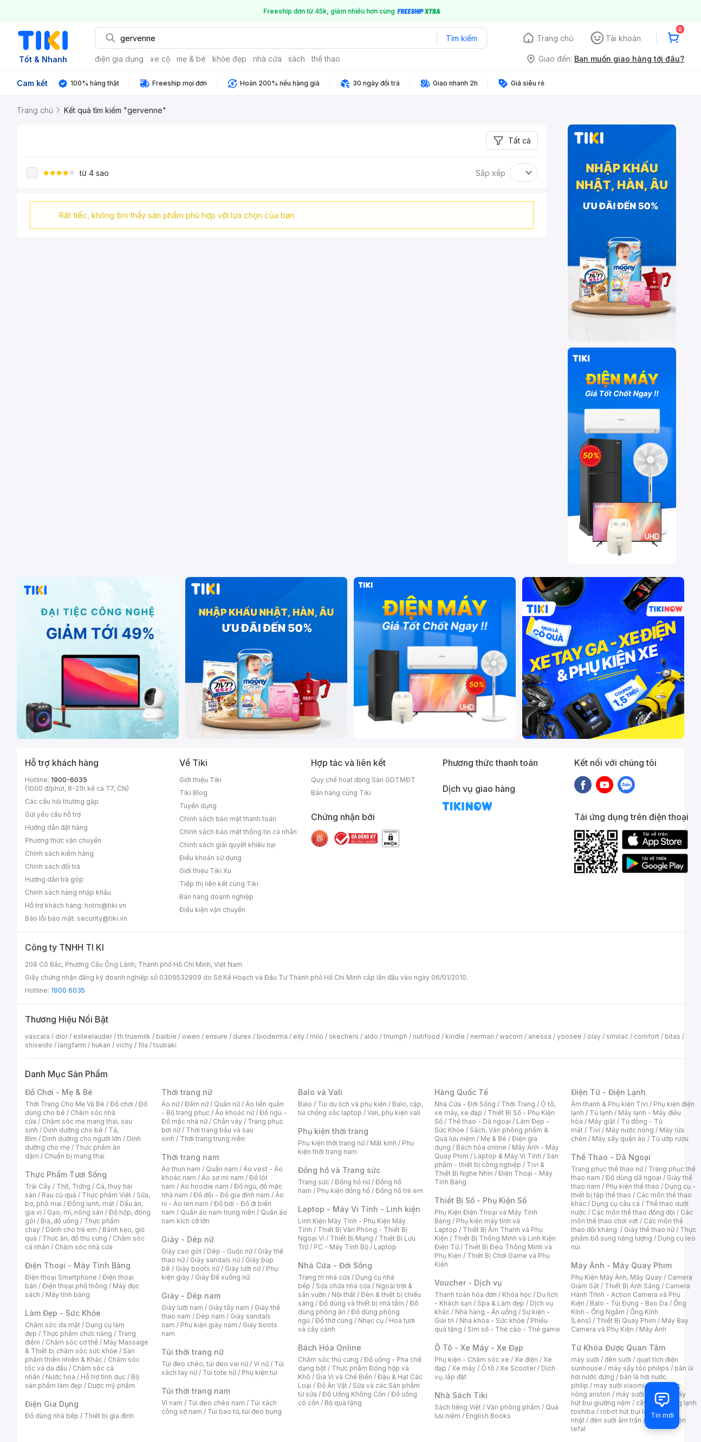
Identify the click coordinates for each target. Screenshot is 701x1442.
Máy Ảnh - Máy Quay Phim (621, 1265)
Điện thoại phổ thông (74, 1286)
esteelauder (92, 1036)
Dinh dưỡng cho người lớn (81, 1139)
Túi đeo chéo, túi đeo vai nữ (204, 1364)
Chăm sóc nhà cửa (84, 1247)
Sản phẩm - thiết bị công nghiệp (496, 1160)
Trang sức (313, 1182)
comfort (646, 1036)
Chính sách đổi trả (52, 866)
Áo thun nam (180, 1169)
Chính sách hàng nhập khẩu (68, 892)
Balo (305, 1104)
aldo (371, 1036)
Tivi (594, 1130)
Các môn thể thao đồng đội (633, 1212)
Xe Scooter (518, 1368)
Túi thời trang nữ (192, 1351)
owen (191, 1036)
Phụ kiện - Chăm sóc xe (471, 1359)
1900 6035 (68, 990)
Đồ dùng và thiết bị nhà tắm (361, 1303)
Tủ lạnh (601, 1113)
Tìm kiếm (461, 38)
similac (617, 1036)
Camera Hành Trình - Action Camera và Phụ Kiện (630, 1294)
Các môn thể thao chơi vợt (632, 1216)
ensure (216, 1036)
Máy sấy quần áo (619, 1139)
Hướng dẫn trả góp (54, 879)
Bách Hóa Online (329, 1347)
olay (594, 1036)
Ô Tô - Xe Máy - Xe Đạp (478, 1347)
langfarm (72, 1045)
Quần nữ (227, 1104)
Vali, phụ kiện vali (393, 1113)
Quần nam (222, 1169)
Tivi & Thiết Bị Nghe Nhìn (489, 1169)
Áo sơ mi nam (223, 1178)
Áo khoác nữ (234, 1113)
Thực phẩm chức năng (77, 1333)
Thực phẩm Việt (106, 1195)
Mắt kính (383, 1143)
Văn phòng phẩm (513, 1407)
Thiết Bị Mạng (351, 1238)
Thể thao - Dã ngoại (479, 1121)
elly (298, 1036)
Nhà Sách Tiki (461, 1395)
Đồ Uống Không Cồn (354, 1394)
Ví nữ (261, 1364)
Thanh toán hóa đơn (465, 1294)
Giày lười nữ (243, 1268)
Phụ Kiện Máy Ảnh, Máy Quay (616, 1277)
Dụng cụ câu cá (616, 1204)
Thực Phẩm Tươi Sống (66, 1174)
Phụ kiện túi (259, 1372)
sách (296, 58)
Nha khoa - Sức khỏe (492, 1320)
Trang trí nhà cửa (324, 1277)
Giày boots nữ (197, 1268)
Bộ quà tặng (343, 1403)
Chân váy (227, 1121)
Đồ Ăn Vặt (332, 1385)
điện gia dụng (119, 58)
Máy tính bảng (68, 1294)
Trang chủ (555, 38)
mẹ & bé (191, 58)
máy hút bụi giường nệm (628, 1398)
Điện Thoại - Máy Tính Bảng (78, 1265)
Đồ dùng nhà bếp (52, 1416)
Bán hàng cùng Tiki (341, 793)
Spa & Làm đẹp (500, 1303)
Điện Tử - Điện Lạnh (608, 1092)
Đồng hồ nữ (352, 1182)
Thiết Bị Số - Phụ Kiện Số (480, 1200)
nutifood (426, 1036)
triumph (395, 1036)
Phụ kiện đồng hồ (343, 1191)
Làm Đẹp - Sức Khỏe (63, 1313)
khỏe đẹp (229, 58)
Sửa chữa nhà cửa (343, 1286)
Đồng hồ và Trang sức (339, 1170)
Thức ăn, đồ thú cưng (74, 1238)
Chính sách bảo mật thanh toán (227, 819)
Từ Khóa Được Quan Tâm (618, 1347)
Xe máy (464, 1368)
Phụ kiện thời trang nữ (331, 1143)
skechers (344, 1036)
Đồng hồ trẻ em (399, 1191)
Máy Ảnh (652, 1329)
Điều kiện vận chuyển (212, 910)
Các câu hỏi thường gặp (62, 801)
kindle (455, 1036)
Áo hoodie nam (204, 1186)
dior (61, 1036)
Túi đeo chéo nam (216, 1403)
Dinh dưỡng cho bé (73, 1130)
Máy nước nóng (630, 1130)
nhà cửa (267, 58)
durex (242, 1036)
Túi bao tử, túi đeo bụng (244, 1411)
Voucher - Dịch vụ (468, 1282)
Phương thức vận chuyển (63, 840)
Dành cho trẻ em (71, 1229)
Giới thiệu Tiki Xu (205, 871)
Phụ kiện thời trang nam (356, 1147)
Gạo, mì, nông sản (75, 1212)
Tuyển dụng (198, 806)
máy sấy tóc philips (638, 1368)
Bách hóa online (481, 1147)
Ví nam (172, 1403)
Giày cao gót (181, 1251)
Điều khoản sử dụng (210, 858)
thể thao (325, 58)
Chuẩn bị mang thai (74, 1156)
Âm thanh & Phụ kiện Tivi (609, 1104)
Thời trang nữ (186, 1092)
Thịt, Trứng (73, 1186)
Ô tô (488, 1368)
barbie (166, 1036)
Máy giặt (601, 1121)
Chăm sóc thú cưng (328, 1359)
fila (143, 1045)
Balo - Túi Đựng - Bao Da (629, 1303)
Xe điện (526, 1359)
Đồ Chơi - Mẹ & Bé (59, 1092)
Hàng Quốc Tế (461, 1092)
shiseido (39, 1045)
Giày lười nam (182, 1307)
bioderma (272, 1036)
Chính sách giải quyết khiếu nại (227, 845)
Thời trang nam (190, 1157)
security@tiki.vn (102, 918)
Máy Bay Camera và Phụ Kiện (630, 1324)
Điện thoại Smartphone (61, 1277)
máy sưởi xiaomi (641, 1394)
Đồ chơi (121, 1104)
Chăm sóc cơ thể (72, 1342)
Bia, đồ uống (60, 1221)
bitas (672, 1036)
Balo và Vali (320, 1092)
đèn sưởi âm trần (615, 1420)
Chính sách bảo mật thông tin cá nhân (238, 832)
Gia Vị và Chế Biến (344, 1377)
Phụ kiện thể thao (632, 1186)
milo (316, 1036)
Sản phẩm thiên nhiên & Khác (80, 1355)
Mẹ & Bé (494, 1139)
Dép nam (210, 1316)
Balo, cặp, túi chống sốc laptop (360, 1108)
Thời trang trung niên (212, 1139)
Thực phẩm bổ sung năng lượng (633, 1233)
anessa (539, 1036)
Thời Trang (518, 1104)
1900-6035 (69, 780)
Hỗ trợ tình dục (103, 1377)
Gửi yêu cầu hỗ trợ (53, 814)
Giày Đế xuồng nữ (222, 1277)
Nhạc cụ (371, 1320)
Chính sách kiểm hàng (59, 853)
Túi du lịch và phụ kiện (352, 1104)
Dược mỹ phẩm (111, 1385)
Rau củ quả (59, 1195)
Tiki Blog (193, 793)
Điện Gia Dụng (52, 1403)
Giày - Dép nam (190, 1295)
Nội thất (343, 1294)
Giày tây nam (229, 1307)
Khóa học (516, 1294)
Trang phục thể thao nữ (607, 1169)
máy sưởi (585, 1359)
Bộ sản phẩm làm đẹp (82, 1381)
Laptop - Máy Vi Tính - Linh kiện (359, 1209)
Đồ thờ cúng (334, 1320)
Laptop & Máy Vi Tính (507, 1156)
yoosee (569, 1036)
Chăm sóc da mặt (52, 1325)
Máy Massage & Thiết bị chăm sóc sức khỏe (86, 1346)
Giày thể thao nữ (649, 1229)
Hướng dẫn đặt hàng (56, 827)
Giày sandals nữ (215, 1260)
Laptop (385, 1247)
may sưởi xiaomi (619, 1385)
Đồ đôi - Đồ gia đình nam (231, 1195)
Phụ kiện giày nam (208, 1325)
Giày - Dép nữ (187, 1239)
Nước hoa (60, 1377)
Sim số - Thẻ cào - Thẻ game (514, 1329)
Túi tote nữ (219, 1372)
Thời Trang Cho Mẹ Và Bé (65, 1104)
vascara (37, 1036)
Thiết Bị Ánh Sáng (632, 1286)
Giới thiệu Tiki (200, 780)
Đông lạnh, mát (90, 1204)
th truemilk (134, 1036)
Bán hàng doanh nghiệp (216, 897)
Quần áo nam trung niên (217, 1212)
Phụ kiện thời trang (333, 1131)
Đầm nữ (197, 1104)
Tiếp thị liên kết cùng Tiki (218, 884)
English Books (488, 1416)
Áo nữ (170, 1104)
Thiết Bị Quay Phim (626, 1320)
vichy (124, 1045)
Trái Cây (38, 1186)
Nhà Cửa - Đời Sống (335, 1265)
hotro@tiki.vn (105, 905)
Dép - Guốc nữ (229, 1251)
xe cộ (160, 58)
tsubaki (165, 1045)
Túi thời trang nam (195, 1390)
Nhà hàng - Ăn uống (486, 1312)
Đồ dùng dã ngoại (633, 1178)
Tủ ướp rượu (670, 1139)
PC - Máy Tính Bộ (341, 1247)
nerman (482, 1036)
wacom (511, 1036)
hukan (101, 1045)
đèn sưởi (618, 1359)
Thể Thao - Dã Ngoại (611, 1157)
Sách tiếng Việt (457, 1407)
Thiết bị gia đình (109, 1416)
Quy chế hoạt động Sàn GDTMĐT (363, 780)
